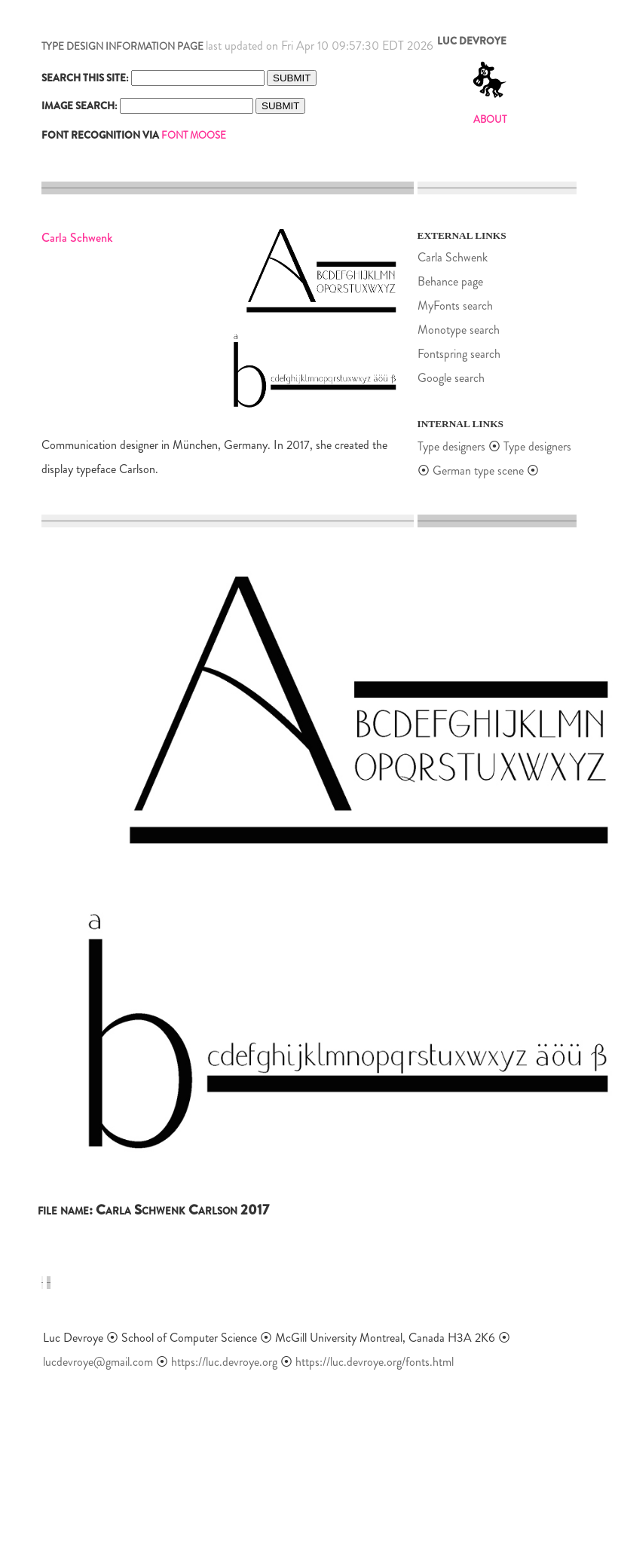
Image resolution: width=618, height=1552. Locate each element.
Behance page (450, 281)
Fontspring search (459, 353)
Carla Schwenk (453, 257)
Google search (451, 377)
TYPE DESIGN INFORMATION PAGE (122, 46)
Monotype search (459, 329)
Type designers (451, 446)
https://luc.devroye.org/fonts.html (374, 1361)
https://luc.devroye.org (224, 1361)
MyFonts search (455, 305)
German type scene (478, 470)
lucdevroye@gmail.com (98, 1361)
